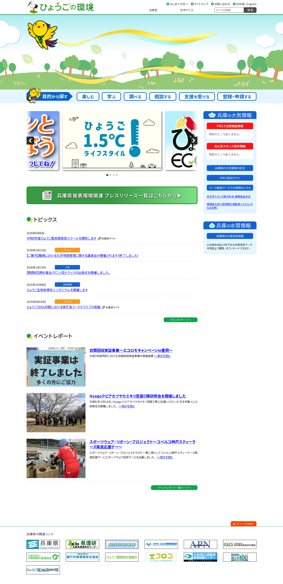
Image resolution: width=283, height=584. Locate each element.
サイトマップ (201, 4)
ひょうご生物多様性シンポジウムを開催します (57, 283)
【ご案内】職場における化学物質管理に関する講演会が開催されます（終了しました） (83, 249)
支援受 (196, 96)
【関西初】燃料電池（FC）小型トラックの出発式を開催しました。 (69, 266)
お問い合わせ (222, 4)
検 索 (250, 10)
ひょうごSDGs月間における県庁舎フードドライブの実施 (64, 301)
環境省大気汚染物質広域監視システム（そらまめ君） (230, 205)
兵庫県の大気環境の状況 (230, 168)
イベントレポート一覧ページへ (174, 481)
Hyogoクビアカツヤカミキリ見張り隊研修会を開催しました (137, 390)
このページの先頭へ (244, 518)
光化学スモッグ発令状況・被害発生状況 (228, 196)
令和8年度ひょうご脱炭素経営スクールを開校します (62, 232)
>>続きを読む (162, 350)
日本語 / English (246, 4)
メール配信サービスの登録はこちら (230, 188)
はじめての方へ (179, 4)
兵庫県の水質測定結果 (230, 236)
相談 (162, 96)
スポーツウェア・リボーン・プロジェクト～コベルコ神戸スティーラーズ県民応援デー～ (142, 438)
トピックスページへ (180, 314)
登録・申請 (237, 96)
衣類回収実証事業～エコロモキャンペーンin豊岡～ (131, 344)
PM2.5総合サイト (230, 178)
